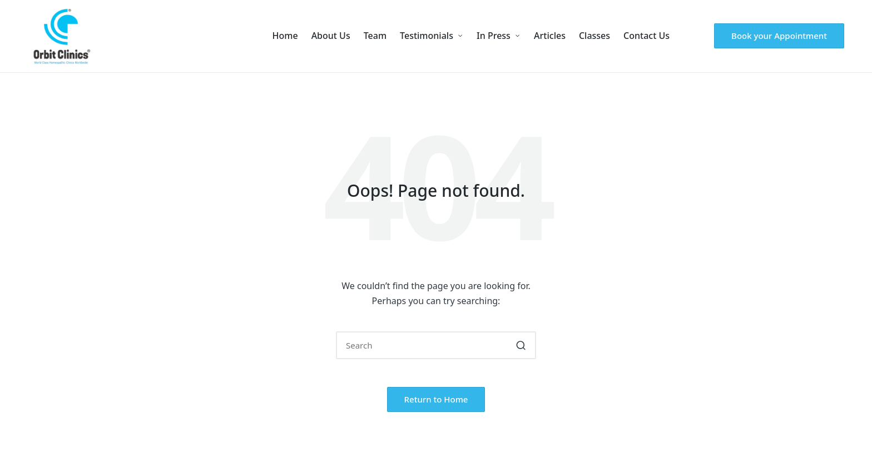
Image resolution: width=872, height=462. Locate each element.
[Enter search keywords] (436, 345)
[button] (779, 35)
